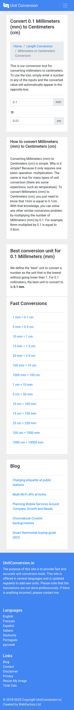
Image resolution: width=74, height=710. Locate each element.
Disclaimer (10, 671)
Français (9, 621)
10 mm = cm (23, 336)
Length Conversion (39, 46)
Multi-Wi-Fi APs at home (29, 494)
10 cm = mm (24, 404)
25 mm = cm (24, 356)
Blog (6, 662)
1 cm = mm (23, 385)
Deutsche (9, 635)
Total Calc (10, 685)
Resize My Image (15, 681)
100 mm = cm (24, 365)
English (8, 616)
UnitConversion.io (48, 700)
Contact (8, 667)
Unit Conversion (20, 5)
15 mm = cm (24, 346)
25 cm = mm (24, 423)
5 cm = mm (23, 394)
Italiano (8, 630)
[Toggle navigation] (65, 5)
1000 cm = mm (28, 442)
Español (8, 626)
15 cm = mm (24, 413)
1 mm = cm (23, 317)
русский (9, 645)
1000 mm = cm (26, 375)
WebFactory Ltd (30, 704)
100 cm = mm (26, 433)
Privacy (8, 676)
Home (17, 46)
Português (10, 640)
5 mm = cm (23, 327)
